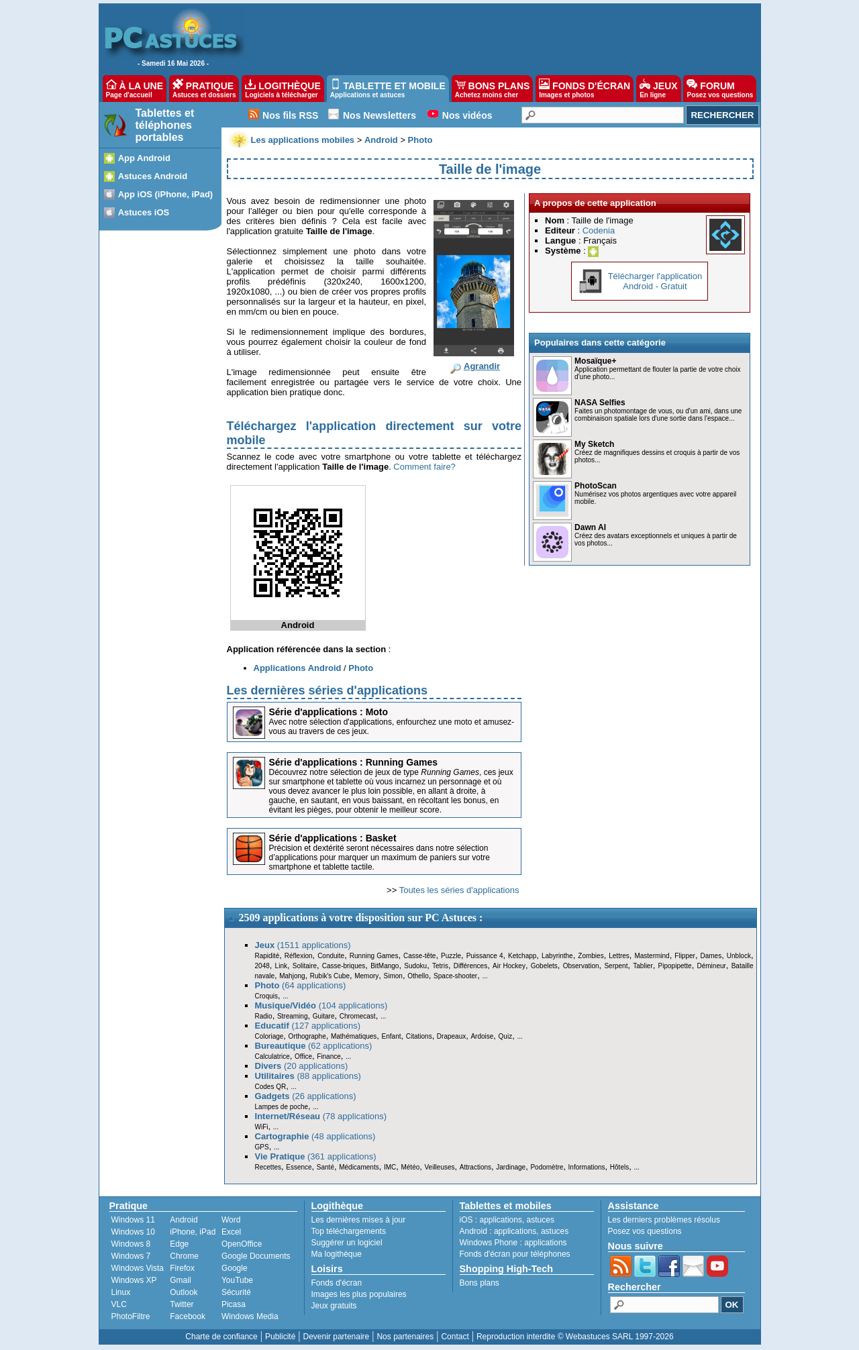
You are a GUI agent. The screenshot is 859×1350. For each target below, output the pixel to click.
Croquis (266, 996)
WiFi (261, 1127)
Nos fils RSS (290, 115)
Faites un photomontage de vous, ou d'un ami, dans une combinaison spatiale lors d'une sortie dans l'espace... (658, 414)
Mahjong (292, 976)
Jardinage (510, 1167)
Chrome (184, 1256)
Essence (298, 1167)
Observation (581, 966)
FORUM (720, 89)
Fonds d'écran (336, 1283)
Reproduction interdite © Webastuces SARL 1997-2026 (575, 1336)
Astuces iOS (144, 212)
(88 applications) (308, 1076)
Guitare (324, 1016)
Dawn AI (590, 527)
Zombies (590, 955)
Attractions (475, 1167)
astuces (540, 1220)
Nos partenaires (405, 1336)
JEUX (658, 89)
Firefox (182, 1268)
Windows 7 (131, 1256)
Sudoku (415, 966)
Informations (586, 1167)
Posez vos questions (645, 1231)
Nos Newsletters (379, 115)
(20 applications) (301, 1066)
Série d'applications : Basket (333, 838)
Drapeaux (451, 1036)
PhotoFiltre (130, 1316)
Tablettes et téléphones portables (165, 125)
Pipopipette (675, 966)
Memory (366, 976)
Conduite (330, 955)
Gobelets (544, 966)
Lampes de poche (282, 1106)
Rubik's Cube (330, 976)
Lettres (619, 955)
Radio (263, 1016)
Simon (393, 976)
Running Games (374, 955)
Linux (121, 1292)
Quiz (506, 1036)
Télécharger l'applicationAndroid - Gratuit (655, 281)
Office (303, 1056)
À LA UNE (134, 89)
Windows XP (134, 1280)
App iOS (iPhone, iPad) (165, 194)
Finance (329, 1056)
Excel (231, 1232)
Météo (410, 1167)
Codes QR (271, 1086)
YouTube (237, 1280)
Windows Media (250, 1316)
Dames (710, 955)
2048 (262, 966)
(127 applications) (308, 1026)
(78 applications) (321, 1116)
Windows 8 (131, 1244)
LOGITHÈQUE (282, 89)
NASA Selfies (599, 402)
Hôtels (619, 1167)
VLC (119, 1304)
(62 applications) (313, 1046)
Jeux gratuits (334, 1305)
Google (234, 1268)
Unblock (739, 955)
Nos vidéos (467, 115)
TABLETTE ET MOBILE (388, 89)
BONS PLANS (492, 89)
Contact (454, 1336)
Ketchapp (522, 955)
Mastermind (651, 955)
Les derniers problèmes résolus (664, 1220)
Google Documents (256, 1256)
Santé (325, 1167)
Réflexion (299, 955)
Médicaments (358, 1167)
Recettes (268, 1167)
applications (501, 1220)
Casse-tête (419, 955)
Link (281, 966)
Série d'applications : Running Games (353, 762)
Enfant (391, 1036)
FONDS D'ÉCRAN (584, 89)
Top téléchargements (348, 1231)
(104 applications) (321, 1005)
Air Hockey (509, 966)
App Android (144, 158)
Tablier (642, 966)
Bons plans (479, 1283)
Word (230, 1220)
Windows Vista (137, 1268)
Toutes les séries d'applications (459, 890)
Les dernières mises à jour (358, 1220)
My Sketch (594, 444)
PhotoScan (595, 485)
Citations (419, 1036)
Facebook (187, 1316)
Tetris (440, 966)
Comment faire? (424, 467)
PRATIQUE (204, 89)
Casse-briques (343, 966)
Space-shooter (455, 976)
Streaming (292, 1016)
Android (183, 1220)
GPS (262, 1147)
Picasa (233, 1304)
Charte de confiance (221, 1336)
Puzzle (451, 955)
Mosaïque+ (595, 361)
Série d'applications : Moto (329, 712)
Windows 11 (133, 1220)
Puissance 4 (484, 955)
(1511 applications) (303, 945)
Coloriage (269, 1036)
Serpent (615, 966)
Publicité (280, 1336)
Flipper (684, 955)
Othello (418, 976)
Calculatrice (272, 1056)
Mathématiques (353, 1036)
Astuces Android (153, 176)
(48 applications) (315, 1136)
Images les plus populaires (359, 1294)
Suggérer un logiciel (347, 1242)
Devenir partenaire (336, 1336)
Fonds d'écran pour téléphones (515, 1254)
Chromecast (358, 1016)
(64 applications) (300, 985)
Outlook (183, 1292)
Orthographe (307, 1036)
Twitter (181, 1304)
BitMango (384, 966)
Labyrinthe (557, 955)
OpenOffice (241, 1244)
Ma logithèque (336, 1254)
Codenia (599, 230)
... (484, 976)
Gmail (180, 1280)
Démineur (711, 966)
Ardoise (481, 1036)
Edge (179, 1244)
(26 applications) (305, 1096)
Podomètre (546, 1167)
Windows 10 (133, 1232)
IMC (390, 1167)
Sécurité (236, 1292)
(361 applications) (315, 1156)
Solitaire (305, 966)
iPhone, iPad (192, 1232)
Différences (470, 966)
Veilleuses (440, 1167)
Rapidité (267, 955)
